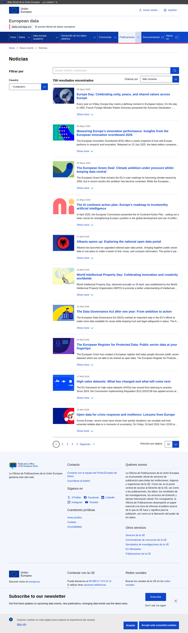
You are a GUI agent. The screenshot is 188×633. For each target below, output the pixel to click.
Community (105, 37)
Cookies (71, 522)
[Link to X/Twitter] (74, 497)
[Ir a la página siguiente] (87, 444)
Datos (22, 37)
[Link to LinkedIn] (108, 497)
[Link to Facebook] (91, 497)
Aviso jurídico (74, 517)
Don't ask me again (155, 605)
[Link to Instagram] (75, 502)
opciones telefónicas (95, 585)
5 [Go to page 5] (77, 444)
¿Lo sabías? (50, 2)
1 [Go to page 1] (56, 444)
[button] (170, 10)
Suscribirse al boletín (78, 481)
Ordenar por (131, 79)
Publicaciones (127, 37)
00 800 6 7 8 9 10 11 (100, 581)
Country (13, 80)
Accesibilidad (74, 526)
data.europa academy (39, 37)
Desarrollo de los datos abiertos (74, 37)
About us (172, 37)
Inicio (13, 37)
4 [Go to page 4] (72, 444)
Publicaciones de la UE (138, 553)
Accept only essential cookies (158, 625)
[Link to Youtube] (91, 502)
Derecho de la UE (135, 535)
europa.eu (34, 581)
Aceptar (130, 625)
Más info (21, 624)
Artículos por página (151, 443)
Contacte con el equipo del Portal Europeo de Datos (92, 475)
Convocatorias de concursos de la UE (146, 540)
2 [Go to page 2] (62, 444)
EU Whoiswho (133, 549)
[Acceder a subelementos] (29, 37)
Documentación (153, 37)
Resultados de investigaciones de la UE (147, 544)
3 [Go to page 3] (67, 444)
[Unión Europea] (20, 10)
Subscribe (155, 597)
